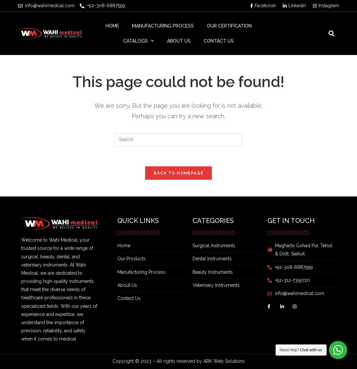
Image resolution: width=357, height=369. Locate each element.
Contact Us (219, 41)
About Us (179, 41)
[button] (331, 33)
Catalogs (138, 41)
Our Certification (229, 25)
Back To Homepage (178, 173)
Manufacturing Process (163, 25)
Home (112, 25)
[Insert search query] (178, 139)
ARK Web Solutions (224, 361)
